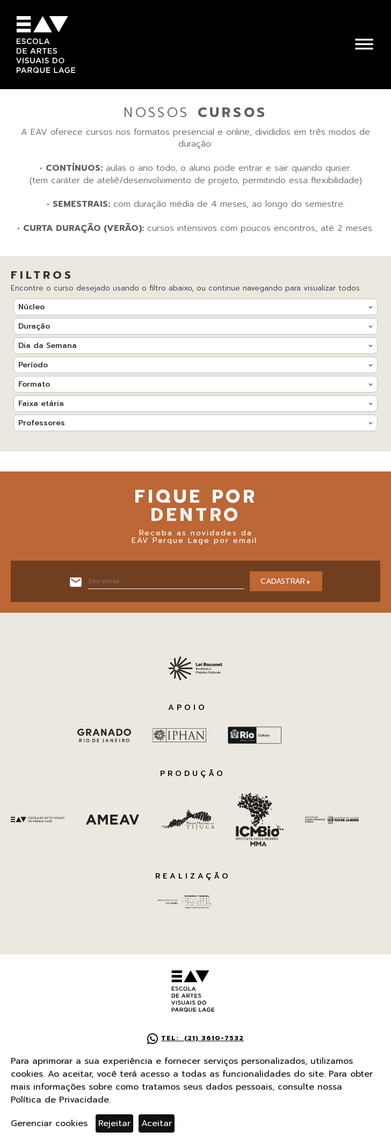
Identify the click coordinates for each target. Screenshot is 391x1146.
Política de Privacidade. (61, 1099)
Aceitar (156, 1123)
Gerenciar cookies (49, 1123)
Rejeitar (114, 1123)
